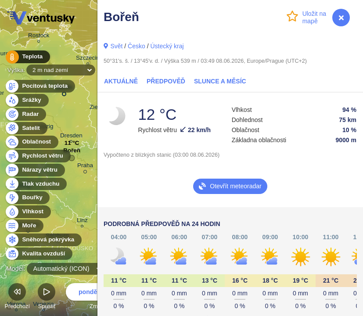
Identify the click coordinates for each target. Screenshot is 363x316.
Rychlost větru (37, 156)
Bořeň (71, 152)
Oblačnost (31, 142)
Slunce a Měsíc (220, 81)
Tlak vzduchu (36, 184)
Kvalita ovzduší (38, 254)
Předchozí (17, 297)
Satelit (26, 128)
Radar (25, 114)
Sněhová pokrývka (43, 239)
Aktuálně (121, 81)
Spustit (46, 297)
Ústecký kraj (166, 46)
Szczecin (88, 59)
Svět (116, 46)
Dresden (71, 136)
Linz (82, 221)
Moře (24, 225)
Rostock (39, 36)
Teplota (27, 56)
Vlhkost (27, 211)
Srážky (26, 100)
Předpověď (166, 81)
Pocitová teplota (40, 86)
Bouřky (27, 197)
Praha (85, 167)
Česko (136, 46)
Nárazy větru (35, 170)
